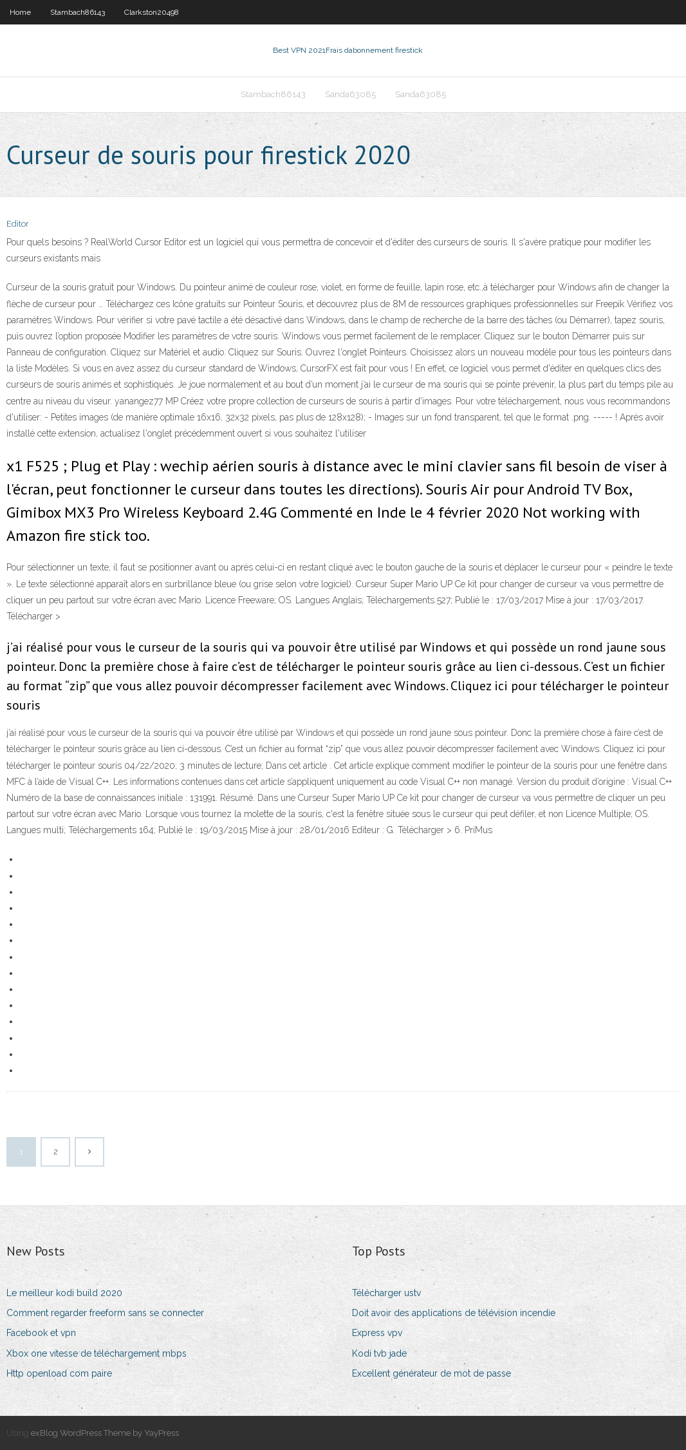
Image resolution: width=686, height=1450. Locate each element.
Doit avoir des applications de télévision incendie (453, 1313)
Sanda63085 (350, 94)
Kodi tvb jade (379, 1353)
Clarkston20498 (151, 12)
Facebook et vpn (41, 1333)
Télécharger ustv (386, 1293)
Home (20, 12)
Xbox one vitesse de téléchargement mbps (96, 1353)
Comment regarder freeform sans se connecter (105, 1313)
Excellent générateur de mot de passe (431, 1373)
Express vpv (377, 1333)
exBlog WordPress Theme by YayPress (105, 1433)
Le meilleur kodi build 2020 (64, 1293)
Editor (17, 224)
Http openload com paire (59, 1373)
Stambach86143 (77, 12)
